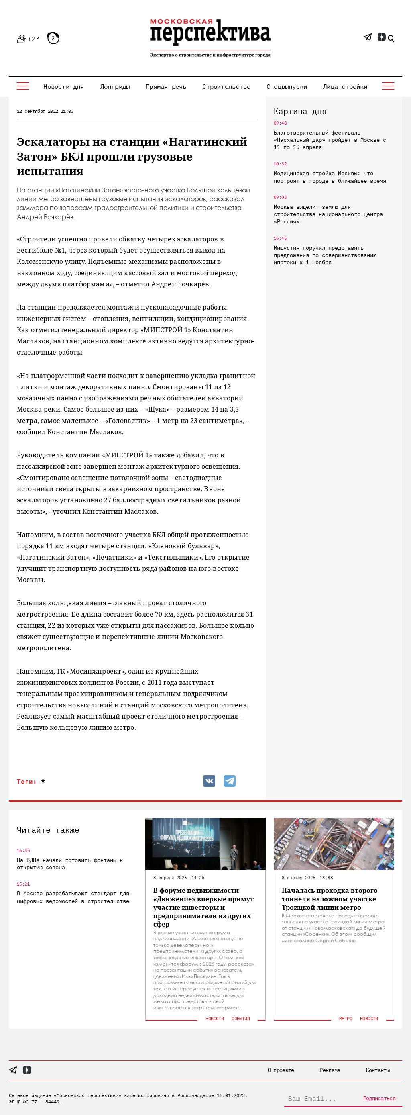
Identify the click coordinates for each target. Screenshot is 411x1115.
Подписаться (379, 1098)
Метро (345, 1018)
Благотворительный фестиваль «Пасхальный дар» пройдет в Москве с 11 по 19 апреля (330, 140)
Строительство (226, 86)
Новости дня (63, 86)
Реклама (329, 1070)
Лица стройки (345, 86)
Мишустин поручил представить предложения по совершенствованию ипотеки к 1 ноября (325, 255)
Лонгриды (115, 86)
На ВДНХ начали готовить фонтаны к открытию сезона (70, 863)
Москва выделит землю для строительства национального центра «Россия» (328, 214)
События (241, 1018)
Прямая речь (166, 86)
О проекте (281, 1070)
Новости (215, 1018)
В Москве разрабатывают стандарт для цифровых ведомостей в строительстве (73, 897)
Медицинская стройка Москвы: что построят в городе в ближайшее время (330, 176)
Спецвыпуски (287, 86)
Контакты (377, 1070)
